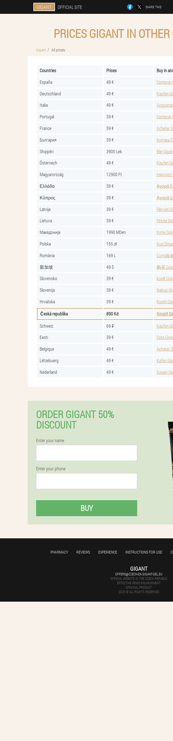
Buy (87, 508)
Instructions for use (144, 552)
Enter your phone (51, 468)
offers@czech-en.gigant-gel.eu (138, 574)
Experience (107, 552)
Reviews (83, 552)
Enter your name (50, 440)
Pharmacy (59, 552)
